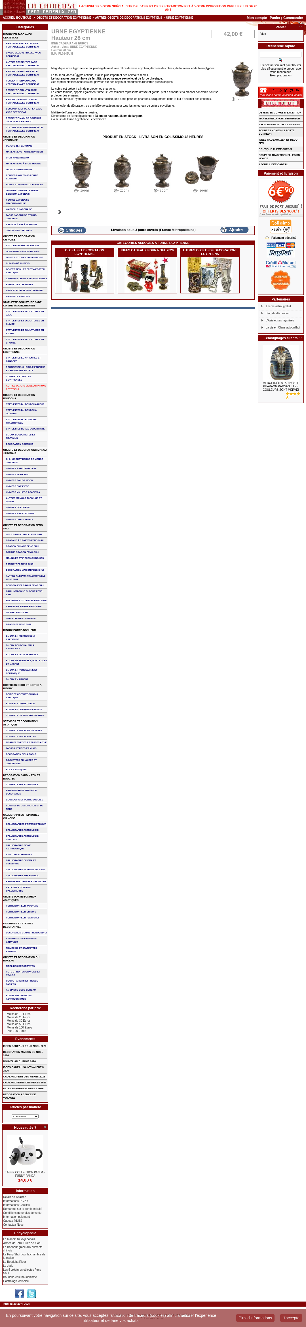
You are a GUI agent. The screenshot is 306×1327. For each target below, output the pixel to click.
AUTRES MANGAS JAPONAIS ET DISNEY (24, 500)
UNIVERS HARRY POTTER (20, 513)
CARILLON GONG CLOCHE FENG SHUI (24, 593)
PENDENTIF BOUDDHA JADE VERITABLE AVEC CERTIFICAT (22, 73)
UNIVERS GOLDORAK (18, 507)
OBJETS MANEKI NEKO (19, 169)
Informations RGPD (15, 1201)
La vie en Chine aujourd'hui (283, 327)
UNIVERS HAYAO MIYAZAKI (21, 468)
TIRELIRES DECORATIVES (20, 966)
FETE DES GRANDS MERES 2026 (23, 1088)
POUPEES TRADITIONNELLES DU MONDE (279, 157)
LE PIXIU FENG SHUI (17, 612)
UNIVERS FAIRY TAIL (17, 474)
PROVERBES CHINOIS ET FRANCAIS (26, 881)
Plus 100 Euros (16, 1030)
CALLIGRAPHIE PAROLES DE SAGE (25, 869)
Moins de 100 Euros (19, 1027)
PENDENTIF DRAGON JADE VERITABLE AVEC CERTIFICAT (22, 82)
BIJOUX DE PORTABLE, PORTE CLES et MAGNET (26, 662)
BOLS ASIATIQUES (16, 769)
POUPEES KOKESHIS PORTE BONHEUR (22, 177)
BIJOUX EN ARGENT (17, 679)
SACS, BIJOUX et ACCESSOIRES (279, 124)
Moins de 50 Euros (18, 1024)
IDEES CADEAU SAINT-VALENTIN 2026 (23, 1069)
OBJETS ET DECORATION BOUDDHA (19, 397)
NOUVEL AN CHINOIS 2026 (19, 1061)
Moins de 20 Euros (18, 1017)
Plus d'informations (255, 1318)
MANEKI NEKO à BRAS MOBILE (23, 163)
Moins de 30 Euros (18, 1020)
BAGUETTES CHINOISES (19, 284)
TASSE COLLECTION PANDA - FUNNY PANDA (25, 1174)
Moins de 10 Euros (18, 1013)
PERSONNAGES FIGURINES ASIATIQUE (21, 940)
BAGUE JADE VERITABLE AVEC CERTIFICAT (23, 54)
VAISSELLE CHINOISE (18, 296)
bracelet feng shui (18, 624)
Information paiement (16, 1216)
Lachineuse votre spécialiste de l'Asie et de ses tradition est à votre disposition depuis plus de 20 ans (168, 8)
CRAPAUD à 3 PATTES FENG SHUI (24, 540)
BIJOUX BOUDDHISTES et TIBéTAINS (20, 436)
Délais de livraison (14, 1197)
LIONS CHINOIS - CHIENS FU (21, 618)
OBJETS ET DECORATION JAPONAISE (19, 138)
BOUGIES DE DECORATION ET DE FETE (24, 807)
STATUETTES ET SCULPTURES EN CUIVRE (25, 322)
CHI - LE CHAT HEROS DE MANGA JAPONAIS (24, 461)
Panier (275, 18)
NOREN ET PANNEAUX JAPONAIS (24, 184)
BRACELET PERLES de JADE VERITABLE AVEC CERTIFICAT (22, 45)
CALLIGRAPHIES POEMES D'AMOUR (26, 824)
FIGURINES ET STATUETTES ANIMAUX (21, 950)
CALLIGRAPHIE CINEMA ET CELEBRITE (21, 862)
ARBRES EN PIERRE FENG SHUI (23, 606)
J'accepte (291, 1318)
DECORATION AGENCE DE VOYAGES (19, 1096)
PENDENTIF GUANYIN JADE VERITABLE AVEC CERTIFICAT (22, 92)
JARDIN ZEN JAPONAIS (19, 230)
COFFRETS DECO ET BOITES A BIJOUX (22, 687)
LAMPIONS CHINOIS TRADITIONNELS (26, 278)
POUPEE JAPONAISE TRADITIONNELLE (17, 202)
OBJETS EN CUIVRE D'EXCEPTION (280, 112)
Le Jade (8, 1265)
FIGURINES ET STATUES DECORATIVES (18, 925)
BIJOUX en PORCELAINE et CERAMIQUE (21, 672)
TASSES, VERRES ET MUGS (21, 748)
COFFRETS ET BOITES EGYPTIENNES (18, 378)
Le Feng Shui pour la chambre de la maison (24, 1256)
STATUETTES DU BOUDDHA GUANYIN (21, 412)
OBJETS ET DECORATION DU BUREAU (21, 959)
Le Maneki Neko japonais (19, 1239)
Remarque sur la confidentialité (22, 1208)
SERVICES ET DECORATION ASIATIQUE (20, 723)
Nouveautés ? (25, 1128)
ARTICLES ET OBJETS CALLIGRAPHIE (18, 889)
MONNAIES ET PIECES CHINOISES (25, 558)
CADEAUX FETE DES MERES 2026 (24, 1076)
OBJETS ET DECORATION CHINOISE (19, 238)
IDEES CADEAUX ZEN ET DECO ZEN (278, 141)
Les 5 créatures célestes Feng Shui (22, 1271)
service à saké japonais (21, 224)
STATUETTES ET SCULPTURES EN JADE (25, 313)
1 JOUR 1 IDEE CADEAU (273, 164)
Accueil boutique (17, 17)
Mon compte (257, 18)
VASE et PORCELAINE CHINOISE (24, 290)
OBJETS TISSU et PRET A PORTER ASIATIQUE (25, 271)
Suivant (60, 211)
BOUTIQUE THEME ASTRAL (276, 149)
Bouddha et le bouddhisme (20, 1277)
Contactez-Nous (13, 1224)
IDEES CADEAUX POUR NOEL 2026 (147, 250)
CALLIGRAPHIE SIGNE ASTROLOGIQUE (18, 847)
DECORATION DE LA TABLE (21, 754)
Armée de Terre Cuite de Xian (22, 1243)
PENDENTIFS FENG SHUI (19, 564)
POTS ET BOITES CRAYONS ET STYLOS (23, 973)
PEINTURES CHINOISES (19, 854)
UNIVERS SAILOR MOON (19, 480)
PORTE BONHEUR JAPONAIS (22, 906)
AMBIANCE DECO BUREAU (21, 990)
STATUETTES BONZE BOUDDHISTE (25, 429)
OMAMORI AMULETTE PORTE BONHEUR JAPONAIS (22, 192)
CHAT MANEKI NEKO (17, 157)
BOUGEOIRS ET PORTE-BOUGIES (24, 799)
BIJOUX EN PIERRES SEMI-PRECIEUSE (21, 638)
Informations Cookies (16, 1204)
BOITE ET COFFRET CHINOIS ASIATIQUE (22, 696)
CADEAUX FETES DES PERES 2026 (25, 1082)
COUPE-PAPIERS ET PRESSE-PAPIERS (22, 982)
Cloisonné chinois (17, 263)
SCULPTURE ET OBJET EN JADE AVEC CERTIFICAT (24, 110)
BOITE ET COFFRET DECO (20, 703)
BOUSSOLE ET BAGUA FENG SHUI (25, 585)
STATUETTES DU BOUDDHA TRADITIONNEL (21, 421)
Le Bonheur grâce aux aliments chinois (22, 1249)
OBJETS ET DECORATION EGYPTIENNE (64, 17)
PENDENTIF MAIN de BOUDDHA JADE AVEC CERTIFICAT (23, 120)
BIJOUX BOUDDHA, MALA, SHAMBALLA (20, 647)
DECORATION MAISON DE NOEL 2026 (23, 1054)
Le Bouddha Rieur (14, 1261)
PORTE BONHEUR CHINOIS (21, 912)
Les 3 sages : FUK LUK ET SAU (24, 534)
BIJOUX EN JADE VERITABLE (22, 654)
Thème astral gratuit (278, 306)
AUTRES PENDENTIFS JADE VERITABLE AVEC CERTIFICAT (22, 64)
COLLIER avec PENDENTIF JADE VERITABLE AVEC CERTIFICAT (24, 129)
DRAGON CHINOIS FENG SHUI (22, 546)
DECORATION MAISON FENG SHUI (25, 570)
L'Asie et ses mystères (280, 320)
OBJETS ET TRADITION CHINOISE (24, 257)
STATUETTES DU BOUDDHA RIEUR (25, 404)
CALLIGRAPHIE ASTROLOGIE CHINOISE (22, 838)
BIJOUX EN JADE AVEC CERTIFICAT (17, 36)
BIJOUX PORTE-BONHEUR (19, 630)
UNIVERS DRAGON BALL (19, 519)
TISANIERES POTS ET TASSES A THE (26, 742)
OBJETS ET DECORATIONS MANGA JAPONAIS (25, 451)
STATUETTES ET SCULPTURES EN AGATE (25, 332)
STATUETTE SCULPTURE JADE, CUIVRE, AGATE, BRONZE (22, 304)
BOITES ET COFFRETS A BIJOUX (24, 709)
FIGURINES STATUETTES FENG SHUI (26, 600)
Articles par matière (25, 1107)
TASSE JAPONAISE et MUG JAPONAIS (21, 217)
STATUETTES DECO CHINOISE (22, 245)
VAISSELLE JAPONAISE (19, 209)
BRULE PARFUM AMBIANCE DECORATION (21, 792)
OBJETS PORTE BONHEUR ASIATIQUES (20, 898)
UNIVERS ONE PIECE (17, 486)
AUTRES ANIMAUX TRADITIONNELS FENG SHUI (25, 578)
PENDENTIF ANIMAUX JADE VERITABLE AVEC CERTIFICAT (22, 101)
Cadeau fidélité (12, 1220)
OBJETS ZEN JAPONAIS (19, 146)
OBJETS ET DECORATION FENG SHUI (23, 527)
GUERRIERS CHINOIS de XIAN (22, 251)
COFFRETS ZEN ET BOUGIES (22, 784)
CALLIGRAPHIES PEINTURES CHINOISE (21, 816)
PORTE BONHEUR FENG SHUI (22, 917)
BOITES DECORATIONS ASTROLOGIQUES (19, 997)
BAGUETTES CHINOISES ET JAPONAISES (21, 762)
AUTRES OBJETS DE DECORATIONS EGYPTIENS (128, 17)
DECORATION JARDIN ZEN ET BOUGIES (21, 777)
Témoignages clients (281, 338)
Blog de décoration (277, 313)
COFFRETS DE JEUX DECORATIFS (25, 715)
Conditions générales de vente (22, 1212)
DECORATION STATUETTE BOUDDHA (26, 932)
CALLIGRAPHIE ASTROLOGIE (22, 830)
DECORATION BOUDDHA (19, 444)
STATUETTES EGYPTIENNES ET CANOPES (23, 359)
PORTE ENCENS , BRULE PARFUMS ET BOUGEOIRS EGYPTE (25, 369)
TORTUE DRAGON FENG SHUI (22, 552)
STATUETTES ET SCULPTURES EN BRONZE (25, 341)
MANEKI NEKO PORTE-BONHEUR (24, 152)
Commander (293, 18)
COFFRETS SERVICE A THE (21, 736)
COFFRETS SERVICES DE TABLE (24, 730)
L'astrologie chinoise (16, 1281)
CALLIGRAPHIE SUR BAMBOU (22, 875)
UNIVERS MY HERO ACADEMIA (23, 492)
